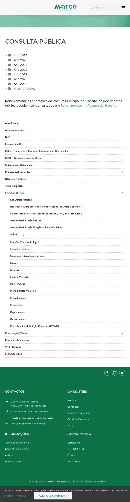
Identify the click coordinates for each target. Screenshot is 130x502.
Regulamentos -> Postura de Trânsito (88, 105)
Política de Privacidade (15, 496)
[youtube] (122, 373)
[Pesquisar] (90, 7)
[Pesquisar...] (104, 7)
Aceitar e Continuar (53, 495)
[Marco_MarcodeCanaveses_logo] (66, 6)
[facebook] (107, 373)
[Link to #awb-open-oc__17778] (123, 8)
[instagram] (114, 373)
